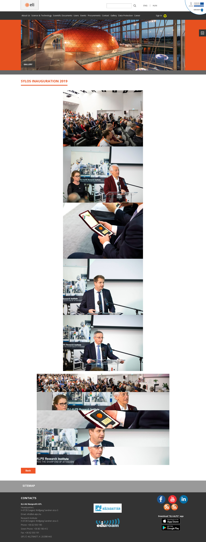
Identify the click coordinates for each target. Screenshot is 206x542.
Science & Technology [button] (41, 15)
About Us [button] (26, 15)
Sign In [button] (159, 15)
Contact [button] (105, 15)
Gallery (114, 15)
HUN (155, 5)
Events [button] (83, 15)
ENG (145, 5)
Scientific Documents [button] (62, 15)
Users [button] (76, 15)
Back (28, 470)
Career (137, 15)
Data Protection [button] (125, 15)
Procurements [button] (94, 15)
